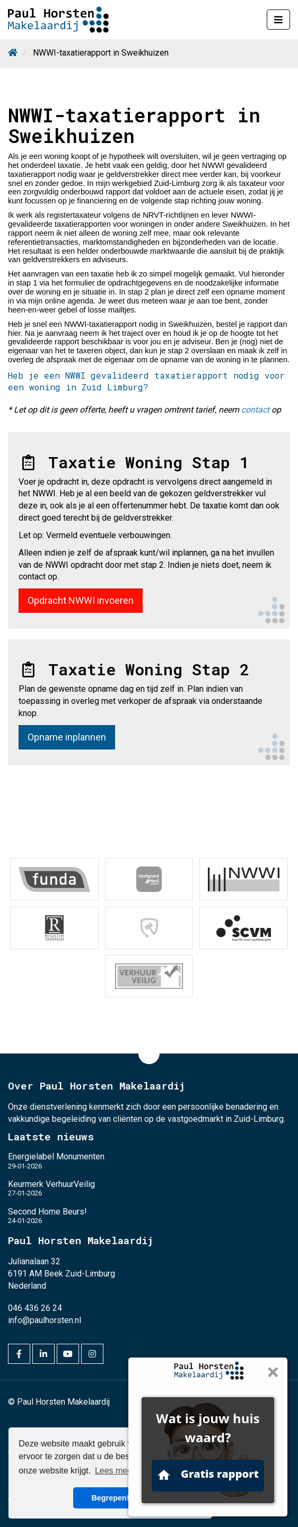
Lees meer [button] (115, 1470)
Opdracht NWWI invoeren (81, 600)
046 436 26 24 (35, 1307)
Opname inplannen (67, 737)
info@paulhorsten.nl (44, 1320)
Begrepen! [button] (110, 1498)
